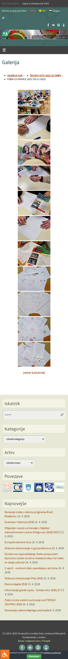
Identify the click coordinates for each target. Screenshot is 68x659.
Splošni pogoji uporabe (14, 10)
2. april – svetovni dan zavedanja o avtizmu (31, 568)
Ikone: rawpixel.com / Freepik (34, 640)
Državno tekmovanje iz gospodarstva (28, 548)
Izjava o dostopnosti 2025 (35, 3)
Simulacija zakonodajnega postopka (27, 610)
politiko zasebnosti (52, 652)
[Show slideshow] (34, 372)
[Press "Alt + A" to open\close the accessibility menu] (5, 654)
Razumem (34, 656)
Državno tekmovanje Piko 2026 (24, 578)
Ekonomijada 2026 (16, 584)
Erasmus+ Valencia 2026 (19, 522)
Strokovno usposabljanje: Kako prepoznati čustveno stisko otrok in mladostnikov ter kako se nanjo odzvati (34, 558)
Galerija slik (14, 75)
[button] (34, 34)
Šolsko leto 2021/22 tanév (45, 75)
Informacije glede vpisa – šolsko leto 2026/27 (33, 590)
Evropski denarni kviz (18, 542)
